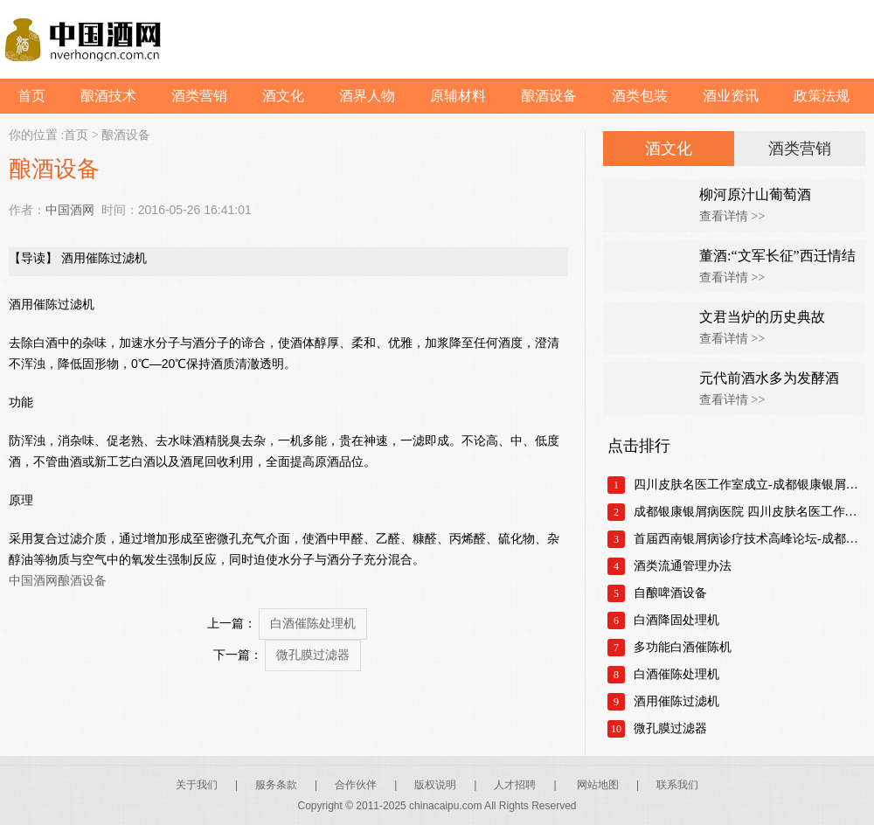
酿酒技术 (108, 95)
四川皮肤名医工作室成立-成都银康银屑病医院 (749, 484)
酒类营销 (199, 95)
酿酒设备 (549, 95)
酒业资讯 (731, 95)
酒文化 (283, 95)
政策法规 (822, 95)
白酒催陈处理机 (313, 623)
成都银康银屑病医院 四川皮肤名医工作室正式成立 (749, 511)
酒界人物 (367, 95)
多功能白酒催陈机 (683, 647)
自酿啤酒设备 (670, 593)
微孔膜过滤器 (313, 655)
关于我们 (197, 785)
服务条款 (276, 785)
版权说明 (435, 785)
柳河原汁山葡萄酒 (755, 194)
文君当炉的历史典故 (762, 316)
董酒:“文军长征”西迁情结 (777, 255)
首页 (31, 95)
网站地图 (598, 785)
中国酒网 (69, 210)
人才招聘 (515, 785)
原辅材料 (458, 95)
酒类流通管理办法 (683, 565)
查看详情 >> (732, 216)
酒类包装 (640, 95)
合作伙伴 (356, 785)
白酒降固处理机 (676, 620)
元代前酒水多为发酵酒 (769, 378)
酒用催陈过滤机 (676, 701)
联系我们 (677, 785)
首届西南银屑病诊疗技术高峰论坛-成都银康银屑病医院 (749, 538)
